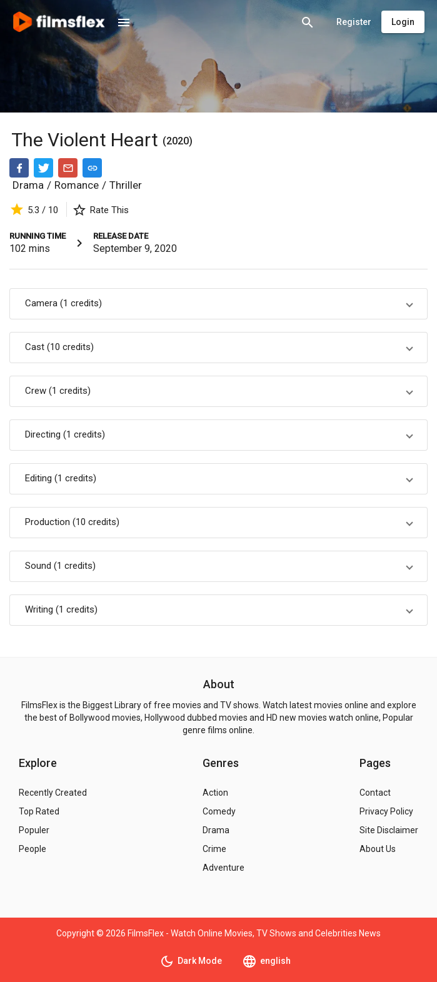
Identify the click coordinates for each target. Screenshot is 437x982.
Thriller (125, 185)
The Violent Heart (87, 140)
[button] (218, 304)
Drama (28, 185)
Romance (76, 185)
